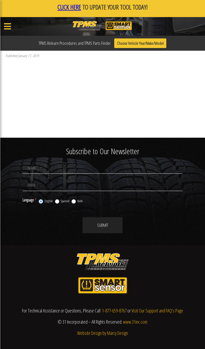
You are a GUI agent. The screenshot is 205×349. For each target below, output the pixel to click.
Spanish (62, 201)
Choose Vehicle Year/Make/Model (140, 43)
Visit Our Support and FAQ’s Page (157, 310)
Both (77, 201)
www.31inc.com (135, 322)
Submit (102, 225)
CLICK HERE (69, 7)
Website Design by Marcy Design (102, 333)
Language (29, 200)
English (46, 201)
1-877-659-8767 (114, 310)
